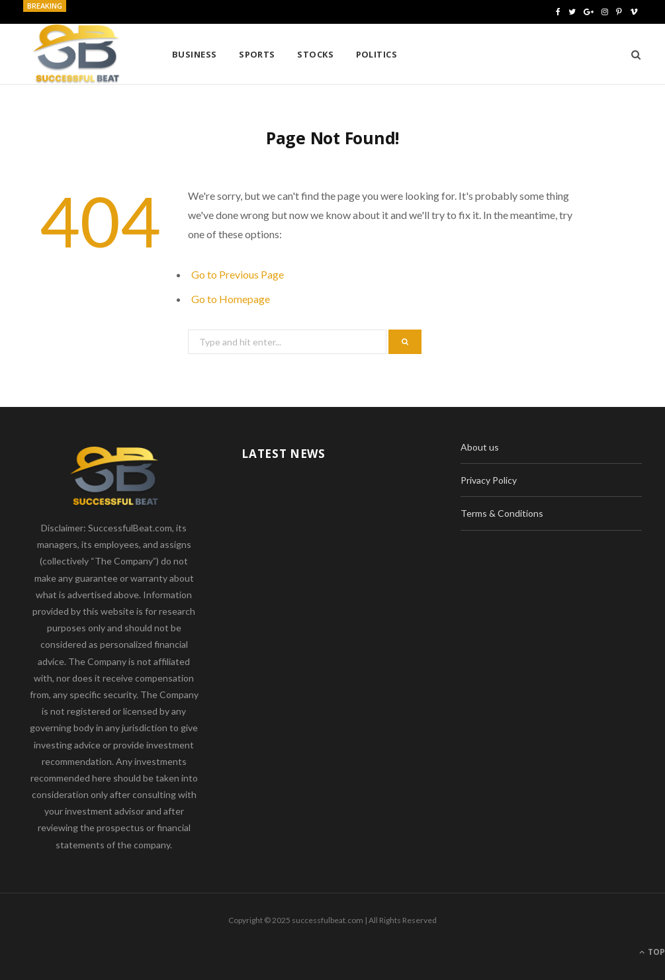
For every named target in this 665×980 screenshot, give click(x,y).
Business (194, 54)
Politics (377, 54)
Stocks (315, 54)
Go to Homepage (230, 298)
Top (652, 952)
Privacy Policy (489, 480)
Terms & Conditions (502, 513)
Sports (257, 54)
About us (480, 447)
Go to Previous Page (237, 274)
